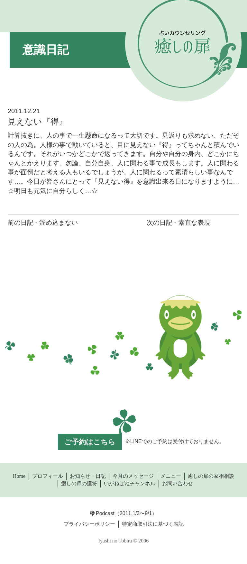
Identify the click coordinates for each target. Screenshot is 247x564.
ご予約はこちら (89, 442)
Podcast (102, 513)
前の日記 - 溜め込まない (43, 222)
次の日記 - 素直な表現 (178, 222)
